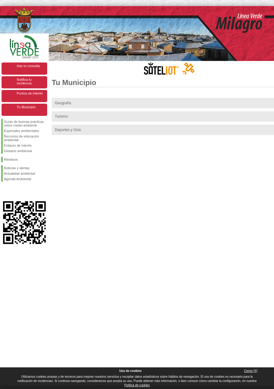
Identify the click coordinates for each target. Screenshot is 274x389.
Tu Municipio (26, 107)
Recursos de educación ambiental (21, 138)
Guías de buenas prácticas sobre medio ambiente (24, 123)
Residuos (11, 159)
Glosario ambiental (18, 151)
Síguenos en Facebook (5, 191)
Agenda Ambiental (17, 179)
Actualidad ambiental (19, 173)
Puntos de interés (30, 93)
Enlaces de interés (18, 145)
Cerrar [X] (250, 371)
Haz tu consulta (28, 66)
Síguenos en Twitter (15, 191)
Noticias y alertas (17, 168)
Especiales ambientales (21, 131)
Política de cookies (136, 385)
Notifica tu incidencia (24, 81)
